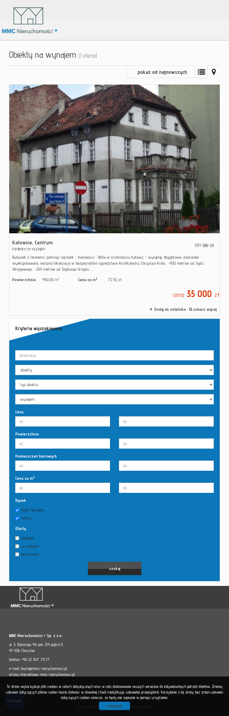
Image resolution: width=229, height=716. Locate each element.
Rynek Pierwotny (29, 510)
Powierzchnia (27, 434)
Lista (201, 71)
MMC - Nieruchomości (50, 597)
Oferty (20, 528)
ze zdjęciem (27, 546)
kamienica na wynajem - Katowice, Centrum (114, 200)
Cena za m (25, 478)
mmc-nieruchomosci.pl (57, 674)
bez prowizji (27, 554)
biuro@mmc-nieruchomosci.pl (44, 668)
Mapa (213, 71)
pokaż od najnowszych (162, 72)
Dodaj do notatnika (170, 309)
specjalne (24, 538)
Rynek (20, 500)
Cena (19, 411)
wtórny (23, 518)
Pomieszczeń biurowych (36, 456)
